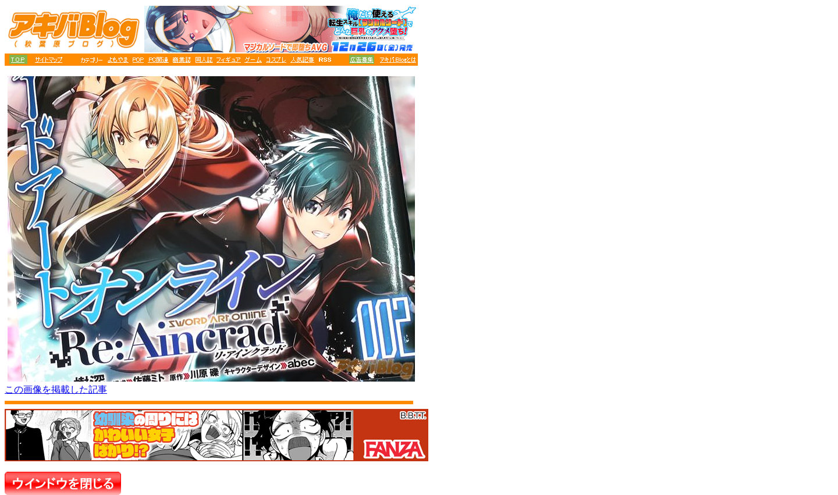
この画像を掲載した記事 (56, 389)
